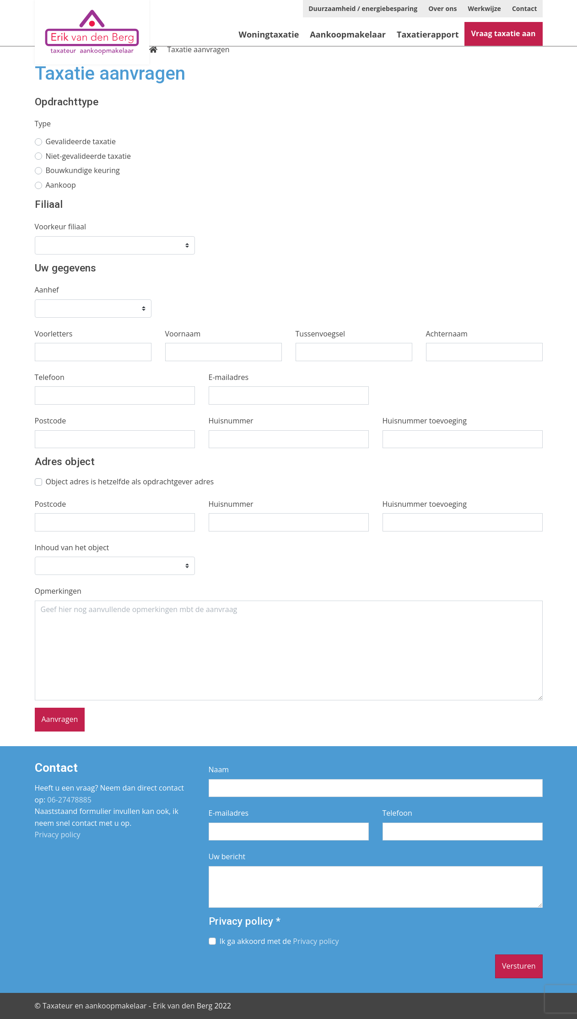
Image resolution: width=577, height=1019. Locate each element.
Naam (219, 769)
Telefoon (50, 377)
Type (43, 124)
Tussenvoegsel (320, 334)
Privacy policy (58, 834)
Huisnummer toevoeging (425, 421)
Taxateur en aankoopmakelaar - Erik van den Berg (127, 1006)
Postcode (50, 421)
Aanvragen (60, 719)
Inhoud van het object (72, 547)
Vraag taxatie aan (503, 33)
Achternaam (447, 334)
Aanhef (47, 290)
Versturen (519, 966)
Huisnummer (231, 421)
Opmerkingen (58, 591)
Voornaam (183, 334)
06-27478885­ (69, 800)
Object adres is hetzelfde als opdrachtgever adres (130, 482)
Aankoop (61, 185)
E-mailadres (229, 377)
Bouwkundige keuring (83, 170)
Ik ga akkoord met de (279, 941)
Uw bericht (227, 856)
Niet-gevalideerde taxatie (88, 156)
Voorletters (54, 334)
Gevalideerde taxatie (81, 141)
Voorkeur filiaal (60, 227)
